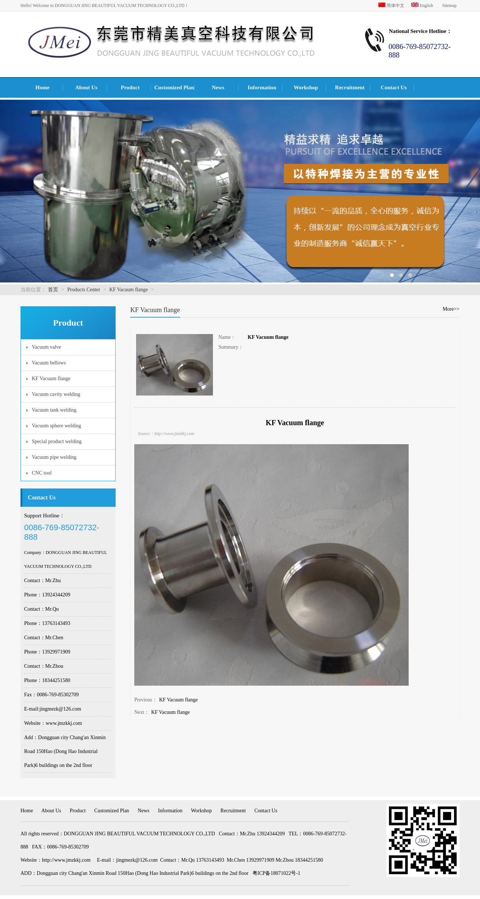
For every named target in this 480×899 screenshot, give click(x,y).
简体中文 (391, 5)
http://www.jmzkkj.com (66, 860)
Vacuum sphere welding (56, 425)
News (218, 87)
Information (262, 87)
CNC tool (42, 473)
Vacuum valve (46, 347)
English (422, 5)
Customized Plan (174, 87)
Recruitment (350, 87)
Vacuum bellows (49, 363)
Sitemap (449, 5)
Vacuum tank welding (54, 410)
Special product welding (57, 441)
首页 (53, 289)
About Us (86, 87)
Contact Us (393, 87)
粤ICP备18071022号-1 (276, 873)
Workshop (306, 87)
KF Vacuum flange (128, 289)
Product (130, 87)
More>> (451, 309)
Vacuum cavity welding (56, 394)
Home (42, 87)
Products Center (83, 289)
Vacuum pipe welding (54, 457)
